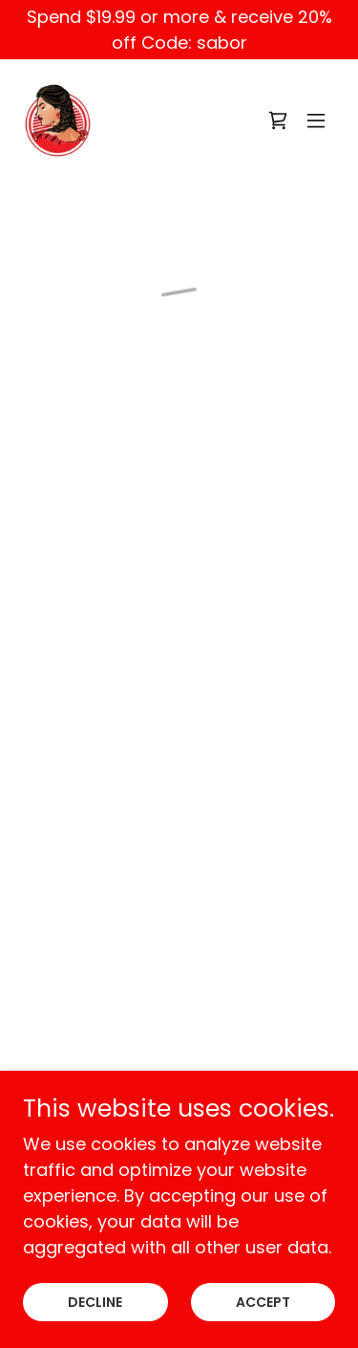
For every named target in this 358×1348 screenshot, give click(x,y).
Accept (263, 1302)
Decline (95, 1302)
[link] (58, 120)
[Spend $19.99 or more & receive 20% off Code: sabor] (179, 29)
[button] (278, 120)
